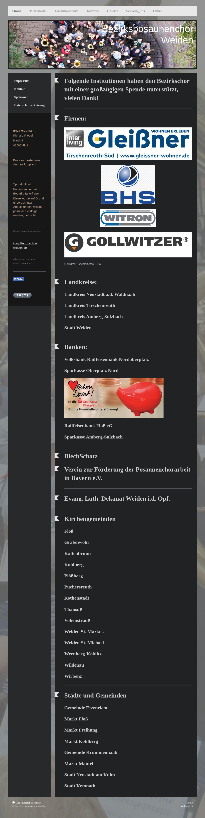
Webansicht (187, 806)
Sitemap (36, 802)
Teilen (18, 279)
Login (190, 802)
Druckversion (21, 802)
